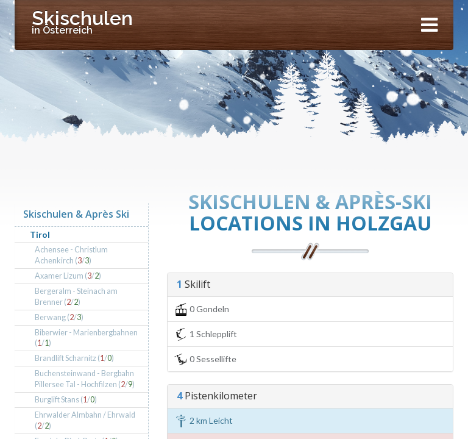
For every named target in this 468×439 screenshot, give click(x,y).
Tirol (40, 234)
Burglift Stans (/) (66, 399)
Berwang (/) (59, 317)
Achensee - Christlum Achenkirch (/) (71, 255)
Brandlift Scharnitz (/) (74, 358)
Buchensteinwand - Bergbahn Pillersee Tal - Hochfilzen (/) (85, 379)
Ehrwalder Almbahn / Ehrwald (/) (85, 420)
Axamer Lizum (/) (68, 275)
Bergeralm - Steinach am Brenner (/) (76, 297)
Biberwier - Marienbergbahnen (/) (86, 338)
